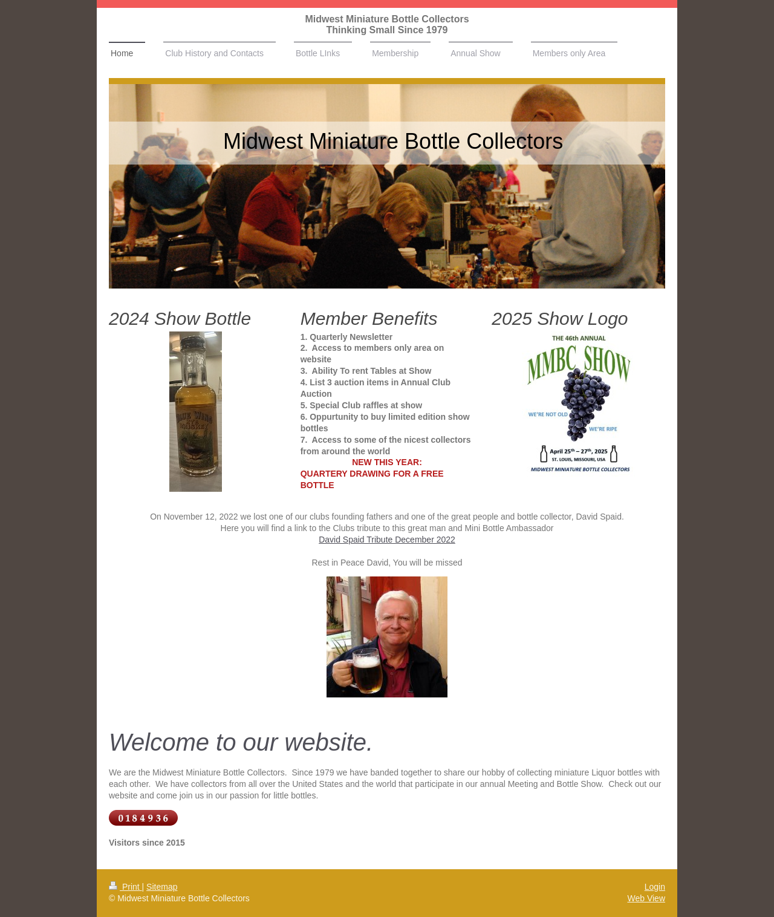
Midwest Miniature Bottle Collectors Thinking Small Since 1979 (387, 24)
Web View (646, 898)
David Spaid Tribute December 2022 (387, 539)
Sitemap (161, 887)
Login (655, 887)
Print (125, 887)
